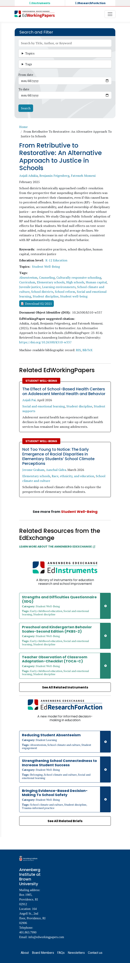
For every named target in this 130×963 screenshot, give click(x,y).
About (25, 953)
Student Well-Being (46, 266)
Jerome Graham (33, 470)
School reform (65, 291)
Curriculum (27, 282)
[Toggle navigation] (110, 14)
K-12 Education (56, 260)
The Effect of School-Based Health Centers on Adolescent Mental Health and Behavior (63, 391)
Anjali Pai (29, 400)
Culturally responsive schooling (78, 277)
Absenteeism (28, 277)
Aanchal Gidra (56, 470)
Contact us (95, 953)
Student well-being (74, 296)
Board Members (43, 953)
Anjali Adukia (28, 175)
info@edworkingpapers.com (46, 937)
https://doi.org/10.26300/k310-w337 (45, 342)
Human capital (96, 282)
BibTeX (87, 350)
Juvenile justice (30, 287)
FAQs (61, 953)
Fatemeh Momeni (83, 175)
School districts (42, 291)
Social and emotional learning (43, 406)
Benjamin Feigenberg (54, 175)
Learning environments (59, 287)
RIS (78, 350)
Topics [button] (29, 53)
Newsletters (76, 953)
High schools (75, 282)
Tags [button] (28, 64)
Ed (39, 3)
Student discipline (46, 296)
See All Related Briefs (65, 821)
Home (23, 127)
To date (23, 89)
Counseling (47, 277)
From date (25, 75)
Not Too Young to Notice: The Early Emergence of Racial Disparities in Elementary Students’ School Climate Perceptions (58, 456)
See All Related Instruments (65, 687)
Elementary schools (51, 282)
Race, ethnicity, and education (73, 476)
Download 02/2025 (38, 303)
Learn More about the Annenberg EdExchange (57, 547)
